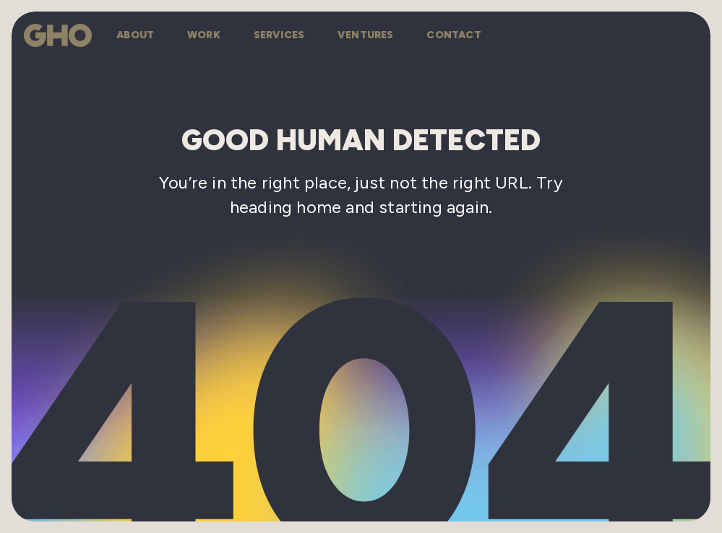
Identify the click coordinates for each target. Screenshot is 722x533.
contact (453, 35)
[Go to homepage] (58, 35)
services (279, 35)
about (135, 35)
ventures (366, 35)
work (203, 35)
